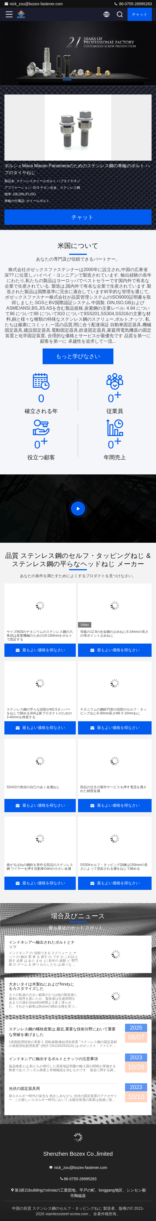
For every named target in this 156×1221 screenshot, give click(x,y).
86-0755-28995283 (133, 4)
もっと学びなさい (78, 356)
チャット (139, 14)
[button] (67, 79)
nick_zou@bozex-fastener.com (33, 4)
